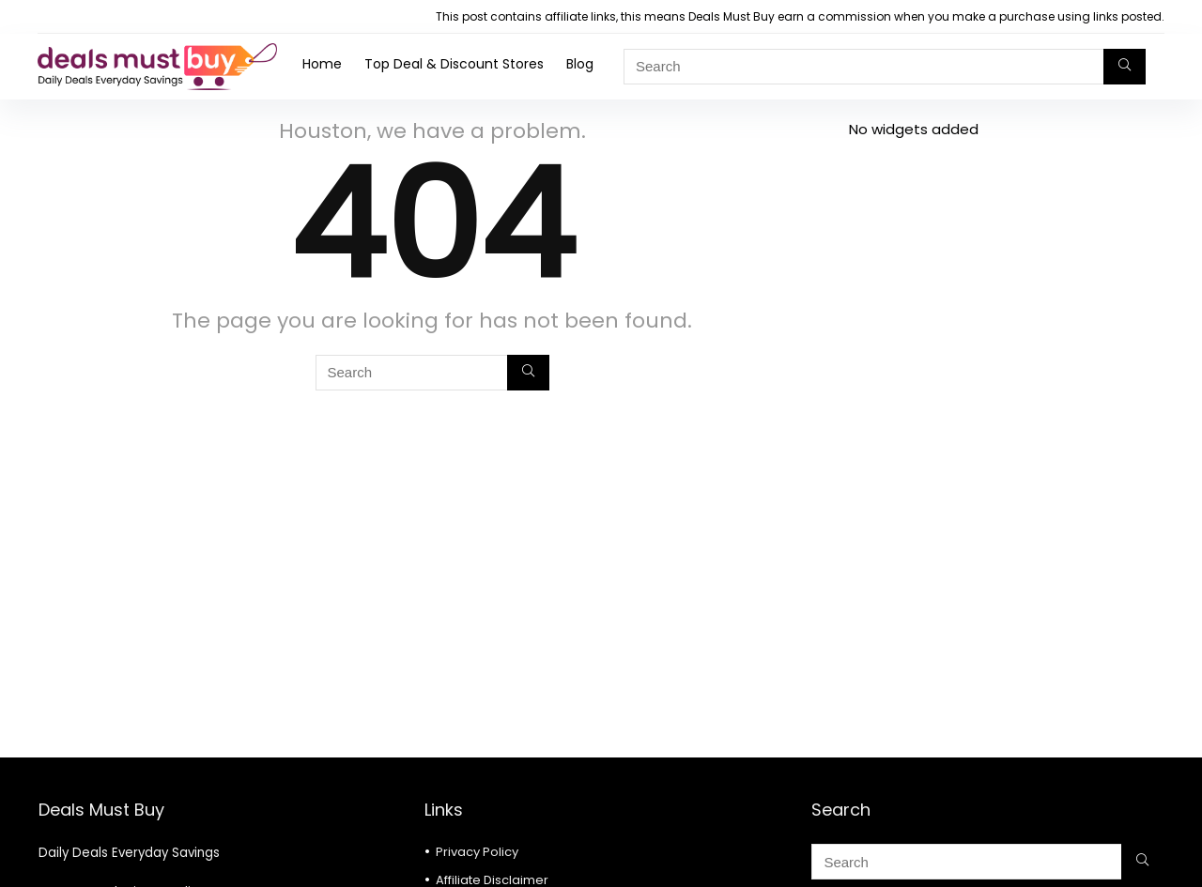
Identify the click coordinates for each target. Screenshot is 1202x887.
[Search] (1124, 66)
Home (322, 63)
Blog (579, 63)
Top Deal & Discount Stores (454, 63)
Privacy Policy (477, 852)
